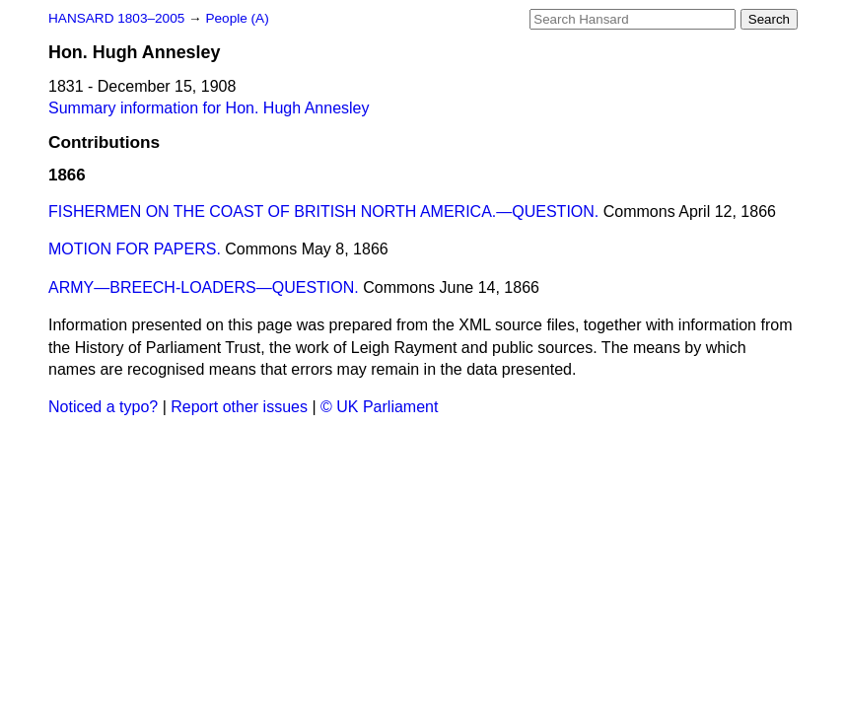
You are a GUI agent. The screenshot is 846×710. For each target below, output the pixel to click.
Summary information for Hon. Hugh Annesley (208, 108)
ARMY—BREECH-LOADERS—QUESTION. (203, 287)
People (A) (236, 18)
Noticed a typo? (103, 406)
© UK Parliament (379, 406)
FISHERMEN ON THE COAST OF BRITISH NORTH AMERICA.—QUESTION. (323, 211)
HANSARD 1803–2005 (116, 18)
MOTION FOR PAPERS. (134, 249)
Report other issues (239, 406)
